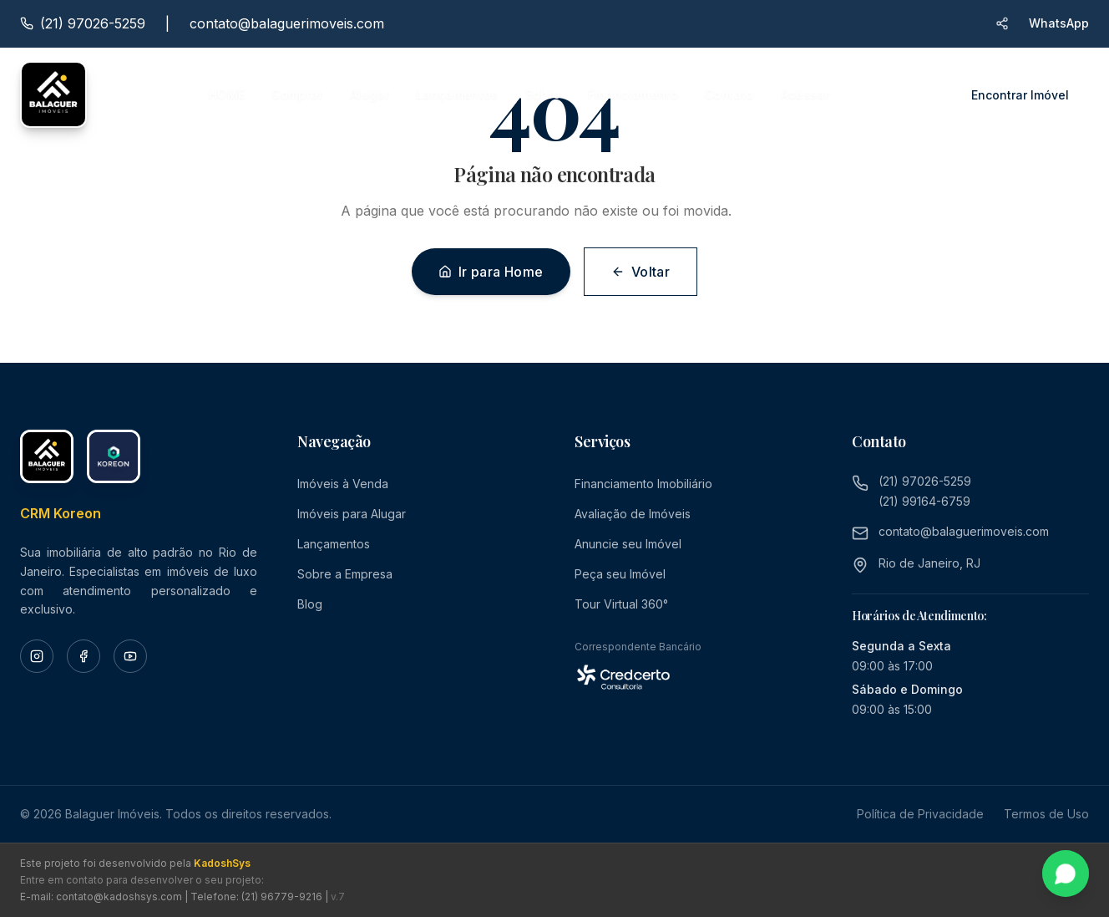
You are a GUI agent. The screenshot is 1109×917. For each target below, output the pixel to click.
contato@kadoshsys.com (119, 896)
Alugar (369, 94)
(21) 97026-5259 (925, 481)
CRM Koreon (60, 513)
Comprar (296, 94)
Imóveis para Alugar (351, 514)
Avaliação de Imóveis (633, 514)
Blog (309, 604)
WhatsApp (1059, 23)
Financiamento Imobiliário (643, 483)
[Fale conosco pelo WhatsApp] (1065, 873)
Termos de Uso (1046, 814)
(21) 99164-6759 (924, 501)
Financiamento (633, 94)
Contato (729, 94)
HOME (227, 94)
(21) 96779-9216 (281, 896)
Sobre (543, 94)
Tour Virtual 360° (621, 604)
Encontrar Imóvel (1020, 95)
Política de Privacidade (920, 814)
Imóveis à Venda (342, 483)
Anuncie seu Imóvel (628, 544)
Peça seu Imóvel (620, 574)
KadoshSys (222, 863)
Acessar (805, 94)
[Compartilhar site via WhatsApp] (1002, 23)
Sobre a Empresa (344, 574)
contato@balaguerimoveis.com (287, 23)
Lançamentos (457, 94)
